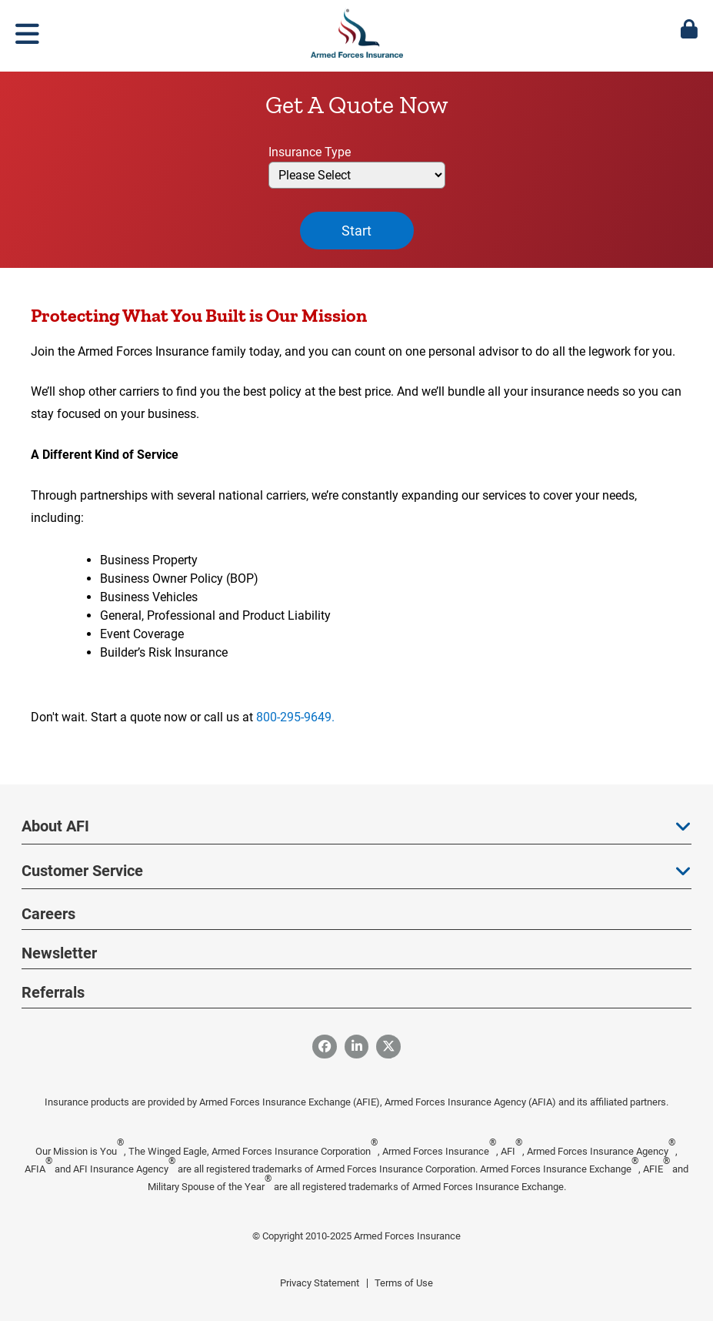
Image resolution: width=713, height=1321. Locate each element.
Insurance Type (309, 152)
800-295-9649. (295, 717)
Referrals (53, 992)
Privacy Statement (319, 1283)
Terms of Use (404, 1283)
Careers (48, 914)
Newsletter (59, 953)
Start (356, 230)
